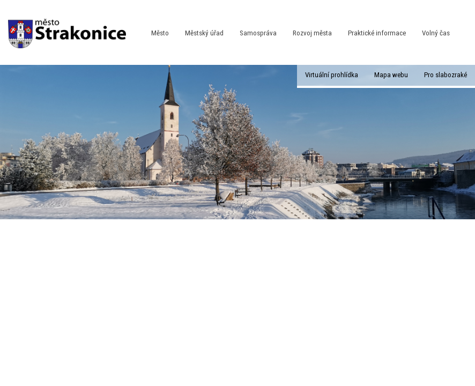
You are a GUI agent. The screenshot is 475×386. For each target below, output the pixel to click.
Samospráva (258, 33)
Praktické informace (377, 33)
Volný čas (436, 33)
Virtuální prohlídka (331, 75)
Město (160, 33)
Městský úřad (204, 33)
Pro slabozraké (445, 75)
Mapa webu (391, 75)
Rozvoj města (312, 33)
